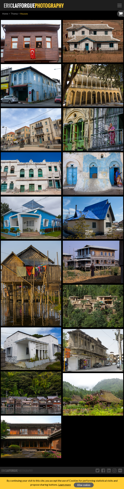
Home (5, 13)
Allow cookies (83, 485)
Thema (14, 13)
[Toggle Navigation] (119, 5)
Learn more (64, 484)
